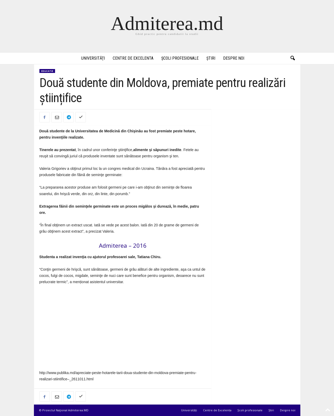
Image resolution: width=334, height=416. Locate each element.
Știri (210, 58)
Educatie (47, 71)
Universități (93, 58)
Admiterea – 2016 (123, 245)
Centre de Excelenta (133, 58)
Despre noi (233, 58)
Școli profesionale (180, 58)
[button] (292, 58)
